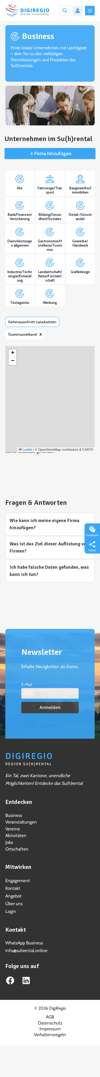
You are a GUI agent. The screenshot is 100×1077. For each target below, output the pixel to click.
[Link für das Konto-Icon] (77, 10)
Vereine (12, 828)
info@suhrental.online (26, 950)
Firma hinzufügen (52, 153)
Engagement (17, 880)
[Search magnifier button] (65, 11)
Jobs (9, 842)
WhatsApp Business (24, 942)
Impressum (50, 1028)
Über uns (14, 903)
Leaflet (25, 450)
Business (13, 815)
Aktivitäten (15, 835)
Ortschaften (17, 849)
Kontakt (12, 888)
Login (10, 911)
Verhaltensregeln (50, 1034)
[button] (13, 353)
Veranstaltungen (21, 822)
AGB (50, 1016)
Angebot (13, 896)
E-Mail (26, 684)
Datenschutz (50, 1023)
